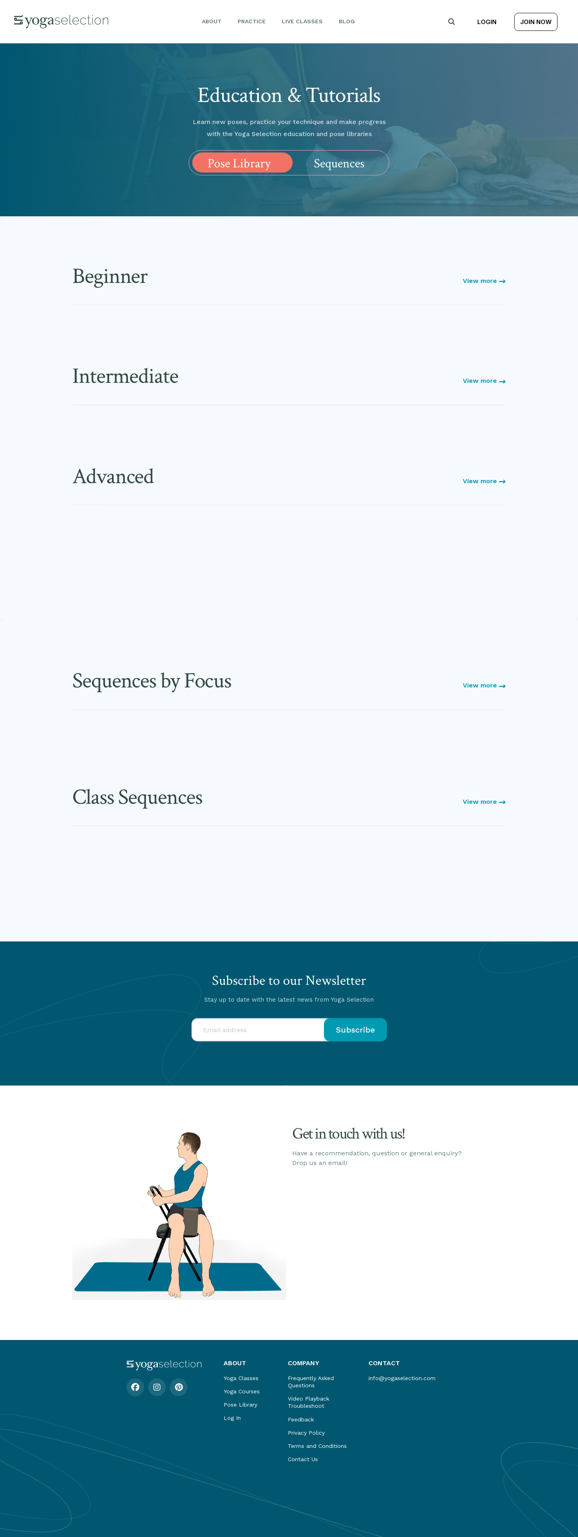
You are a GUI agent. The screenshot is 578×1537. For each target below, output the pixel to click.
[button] (451, 21)
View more (484, 281)
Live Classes (302, 21)
